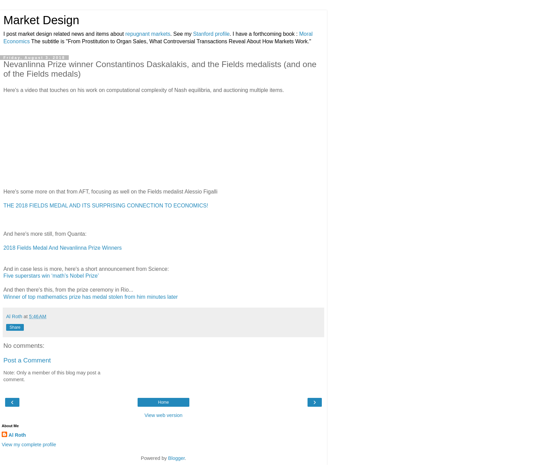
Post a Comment (27, 360)
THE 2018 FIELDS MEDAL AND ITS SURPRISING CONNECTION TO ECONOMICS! (105, 205)
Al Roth (17, 435)
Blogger (176, 458)
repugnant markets (147, 34)
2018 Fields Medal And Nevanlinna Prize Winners (62, 248)
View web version (163, 415)
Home (163, 402)
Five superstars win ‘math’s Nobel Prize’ (51, 276)
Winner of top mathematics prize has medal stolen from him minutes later (90, 297)
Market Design (41, 20)
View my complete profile (29, 444)
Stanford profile (211, 34)
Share (15, 327)
